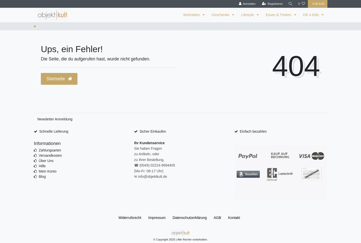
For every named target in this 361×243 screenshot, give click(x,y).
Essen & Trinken (279, 15)
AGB (217, 218)
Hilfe (42, 166)
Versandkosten (50, 155)
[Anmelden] (247, 4)
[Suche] (291, 4)
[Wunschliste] (302, 4)
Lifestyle (248, 15)
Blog (42, 177)
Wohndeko (192, 15)
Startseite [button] (59, 78)
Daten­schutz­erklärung (190, 218)
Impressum (156, 218)
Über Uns (46, 161)
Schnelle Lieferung (53, 131)
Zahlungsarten (50, 150)
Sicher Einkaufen (152, 131)
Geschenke (221, 15)
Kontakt (234, 218)
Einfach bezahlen (253, 131)
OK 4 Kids (311, 15)
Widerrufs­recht (129, 218)
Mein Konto (47, 171)
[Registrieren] (272, 4)
